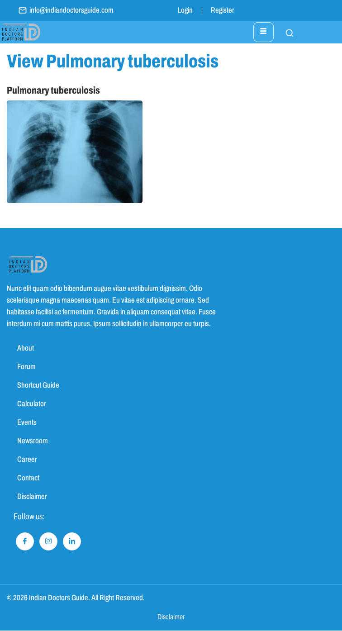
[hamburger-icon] (263, 32)
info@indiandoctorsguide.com (66, 10)
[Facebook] (25, 541)
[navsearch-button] (285, 32)
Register (222, 10)
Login (185, 10)
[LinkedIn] (72, 541)
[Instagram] (48, 541)
